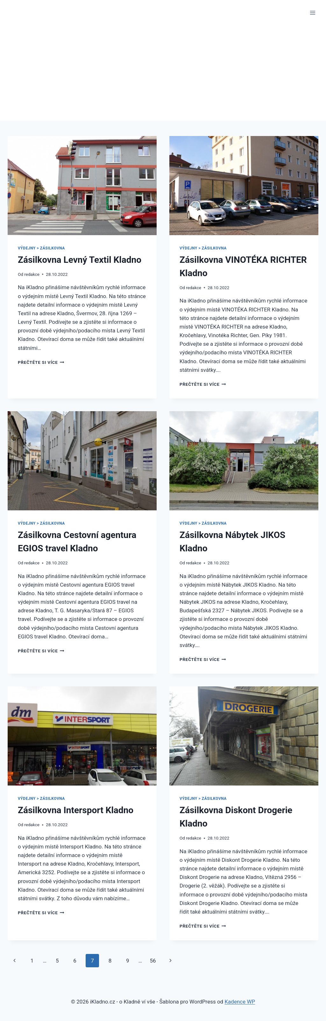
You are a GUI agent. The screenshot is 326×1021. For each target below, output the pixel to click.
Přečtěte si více (41, 362)
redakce (31, 274)
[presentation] (82, 185)
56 (153, 960)
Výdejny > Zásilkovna (41, 248)
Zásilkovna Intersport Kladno (75, 810)
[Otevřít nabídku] (312, 12)
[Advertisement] (163, 73)
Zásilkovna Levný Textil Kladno (79, 260)
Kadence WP (239, 1001)
